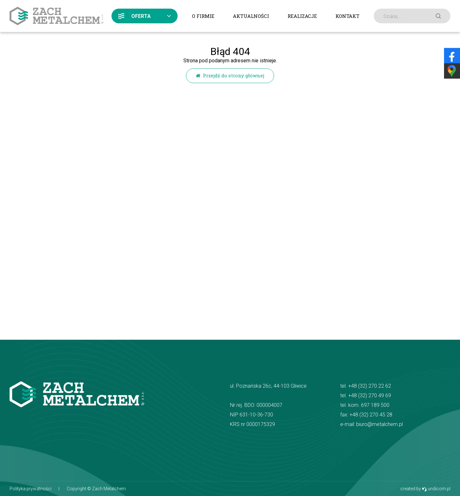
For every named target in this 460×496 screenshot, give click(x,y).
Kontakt (347, 16)
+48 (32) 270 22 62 (369, 386)
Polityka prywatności (30, 488)
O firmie (203, 16)
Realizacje (302, 16)
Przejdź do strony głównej (230, 75)
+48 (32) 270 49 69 (369, 395)
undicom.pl (436, 489)
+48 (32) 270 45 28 (370, 415)
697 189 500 (375, 405)
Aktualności (251, 16)
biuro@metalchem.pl (379, 424)
